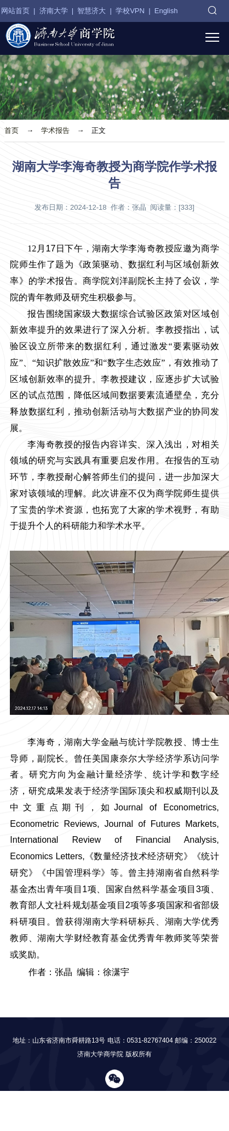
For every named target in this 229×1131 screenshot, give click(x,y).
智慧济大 (91, 11)
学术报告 (55, 130)
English (166, 11)
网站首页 (15, 11)
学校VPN (130, 11)
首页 (11, 130)
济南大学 (53, 11)
